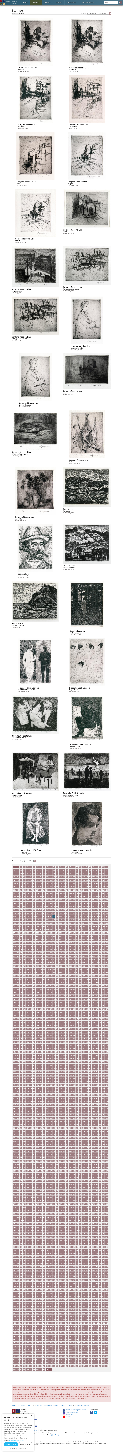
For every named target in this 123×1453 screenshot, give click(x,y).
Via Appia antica (88, 3)
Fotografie (72, 3)
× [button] (31, 1416)
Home (25, 3)
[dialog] (18, 1432)
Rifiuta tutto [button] (25, 1444)
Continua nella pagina (19, 861)
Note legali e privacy (82, 1405)
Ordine (83, 13)
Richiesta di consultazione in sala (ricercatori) (50, 1405)
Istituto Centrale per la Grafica (22, 1405)
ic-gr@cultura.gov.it (55, 1435)
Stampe (36, 3)
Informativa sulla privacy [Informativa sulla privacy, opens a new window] (16, 1440)
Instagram (68, 1414)
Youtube (67, 1417)
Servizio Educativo (70, 1412)
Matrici (47, 3)
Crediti (70, 1405)
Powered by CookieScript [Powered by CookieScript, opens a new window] (18, 1448)
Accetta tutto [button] (11, 1444)
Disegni (59, 3)
